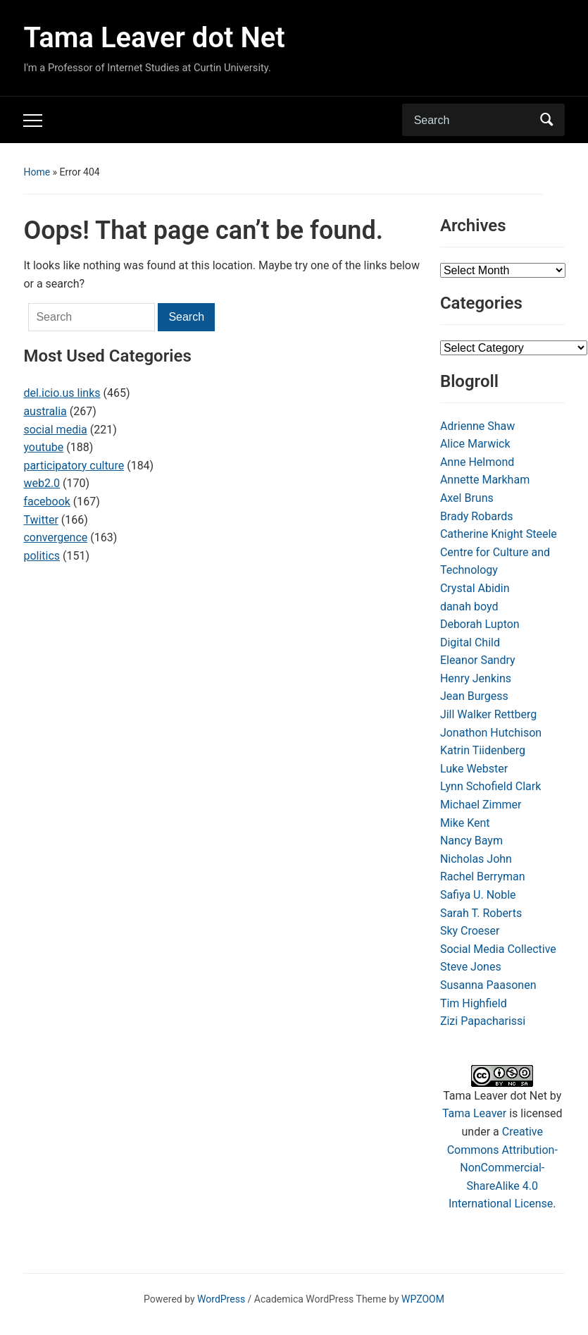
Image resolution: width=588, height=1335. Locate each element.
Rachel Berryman (482, 876)
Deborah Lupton (480, 624)
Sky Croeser (470, 930)
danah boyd (469, 606)
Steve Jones (470, 966)
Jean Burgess (474, 696)
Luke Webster (474, 768)
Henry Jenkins (475, 678)
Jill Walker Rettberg (488, 714)
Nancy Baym (471, 840)
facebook (46, 501)
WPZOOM (422, 1299)
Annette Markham (485, 479)
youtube (43, 447)
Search (547, 120)
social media (55, 429)
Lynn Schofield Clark (490, 786)
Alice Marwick (475, 443)
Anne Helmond (477, 462)
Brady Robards (476, 516)
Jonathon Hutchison (491, 732)
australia (44, 411)
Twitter (40, 520)
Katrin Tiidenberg (482, 750)
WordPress (221, 1299)
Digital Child (470, 642)
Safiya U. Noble (478, 895)
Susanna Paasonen (488, 985)
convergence (55, 537)
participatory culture (73, 465)
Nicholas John (476, 859)
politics (41, 555)
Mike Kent (465, 823)
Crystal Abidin (475, 588)
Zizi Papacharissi (482, 1021)
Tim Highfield (473, 1003)
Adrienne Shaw (477, 426)
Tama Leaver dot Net (153, 37)
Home (36, 172)
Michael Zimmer (481, 804)
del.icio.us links (61, 393)
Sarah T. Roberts (481, 913)
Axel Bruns (467, 498)
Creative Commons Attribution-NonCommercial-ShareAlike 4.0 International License (502, 1167)
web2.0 (41, 483)
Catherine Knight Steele (498, 534)
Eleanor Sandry (477, 660)
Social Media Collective (498, 949)
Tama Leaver (474, 1113)
